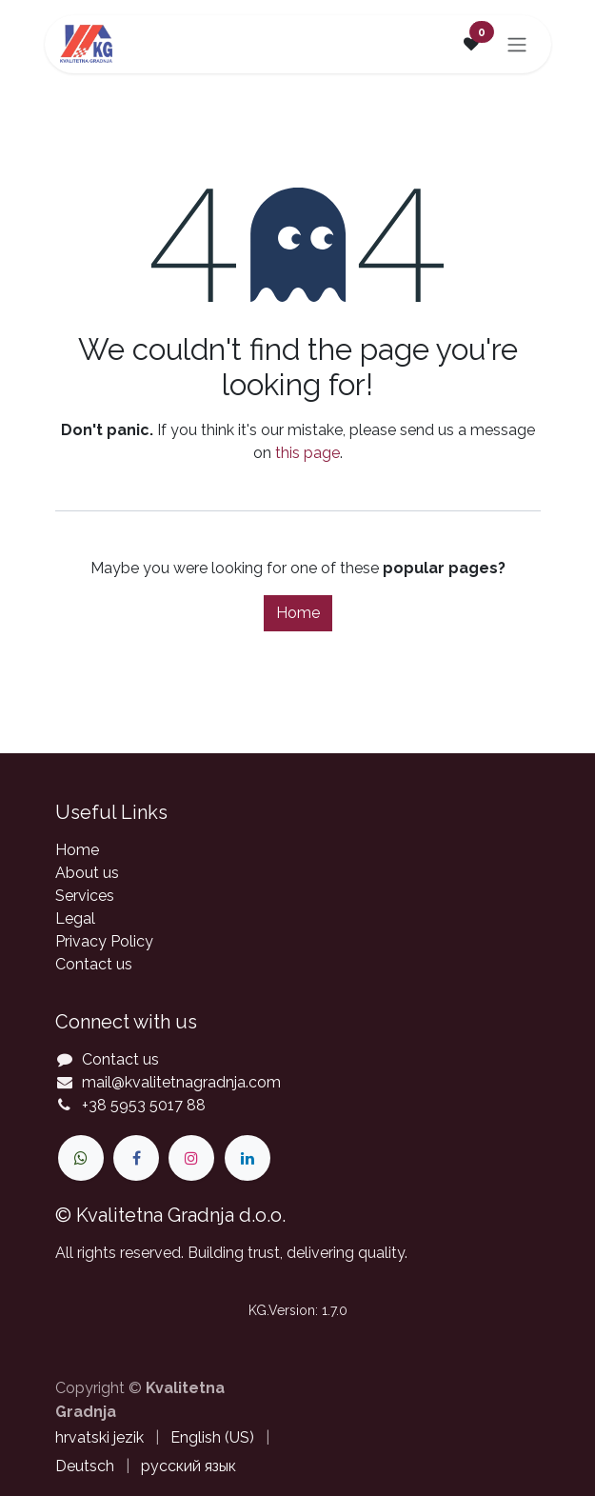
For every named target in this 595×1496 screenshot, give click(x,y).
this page (307, 453)
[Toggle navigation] (517, 44)
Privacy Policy (104, 941)
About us (87, 873)
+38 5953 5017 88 (144, 1105)
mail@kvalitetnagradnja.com (181, 1082)
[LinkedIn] (247, 1158)
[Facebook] (136, 1158)
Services (84, 896)
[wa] (81, 1158)
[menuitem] (99, 1438)
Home (298, 613)
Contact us (93, 964)
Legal (75, 918)
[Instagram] (191, 1158)
